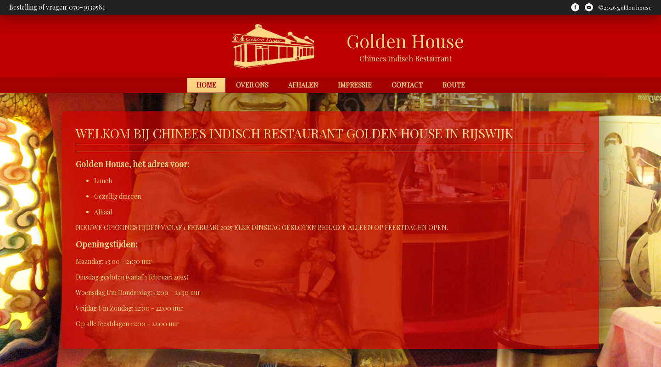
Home (206, 85)
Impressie (355, 85)
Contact (407, 85)
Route (454, 85)
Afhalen (303, 85)
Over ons (252, 85)
